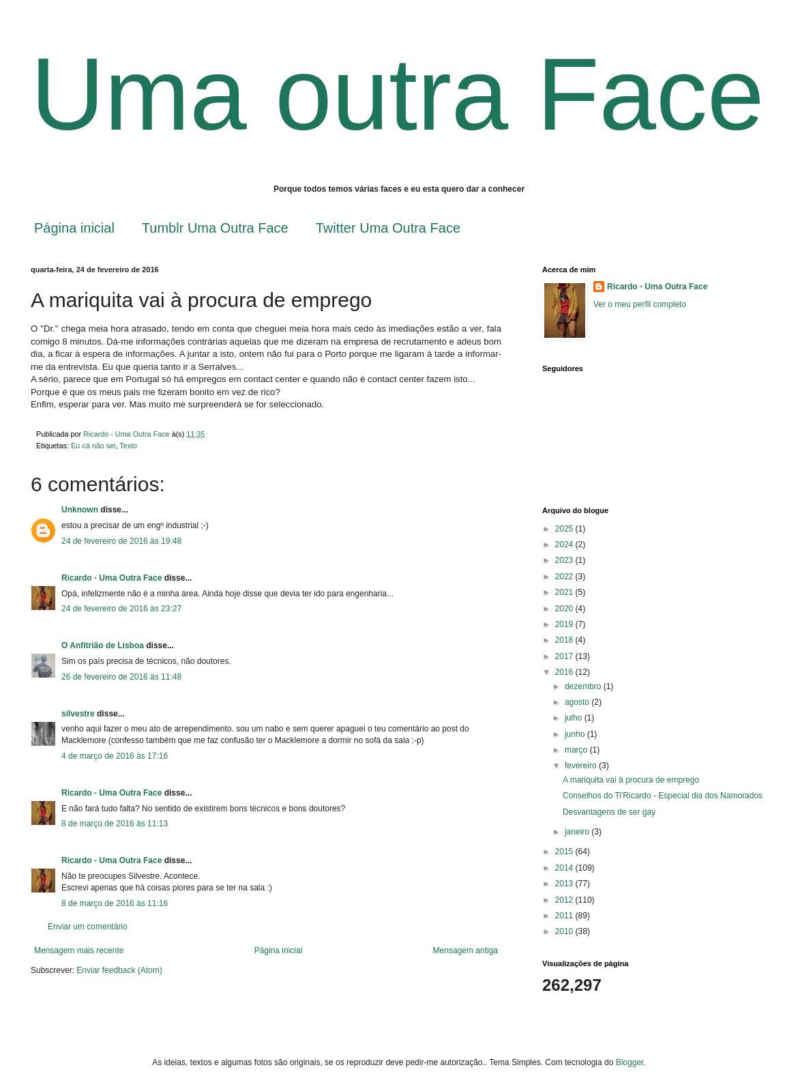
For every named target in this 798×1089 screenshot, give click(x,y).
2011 (565, 915)
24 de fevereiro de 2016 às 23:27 (121, 608)
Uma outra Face (397, 94)
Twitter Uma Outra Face (388, 227)
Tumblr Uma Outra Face (215, 227)
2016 (565, 672)
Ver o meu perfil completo (639, 304)
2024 (565, 544)
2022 (565, 576)
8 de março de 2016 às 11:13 (114, 823)
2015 (565, 851)
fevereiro (582, 765)
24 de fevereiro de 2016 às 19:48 (121, 541)
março (577, 750)
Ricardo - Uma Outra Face (111, 578)
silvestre (78, 713)
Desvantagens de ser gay (609, 812)
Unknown (79, 509)
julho (575, 718)
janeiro (578, 832)
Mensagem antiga (465, 950)
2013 (565, 883)
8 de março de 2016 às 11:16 (114, 903)
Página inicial (74, 227)
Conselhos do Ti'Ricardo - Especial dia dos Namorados (663, 795)
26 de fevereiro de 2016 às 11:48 (121, 677)
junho (576, 734)
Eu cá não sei (93, 445)
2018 (565, 640)
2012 (565, 900)
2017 (565, 656)
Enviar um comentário (88, 926)
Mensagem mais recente (78, 950)
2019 (565, 624)
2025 (565, 529)
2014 (565, 868)
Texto (128, 445)
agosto (578, 702)
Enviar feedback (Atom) (119, 970)
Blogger (630, 1062)
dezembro (584, 686)
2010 (565, 931)
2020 (565, 608)
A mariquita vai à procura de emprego (631, 780)
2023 (565, 560)
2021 (565, 592)
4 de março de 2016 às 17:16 (114, 756)
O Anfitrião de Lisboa (103, 645)
